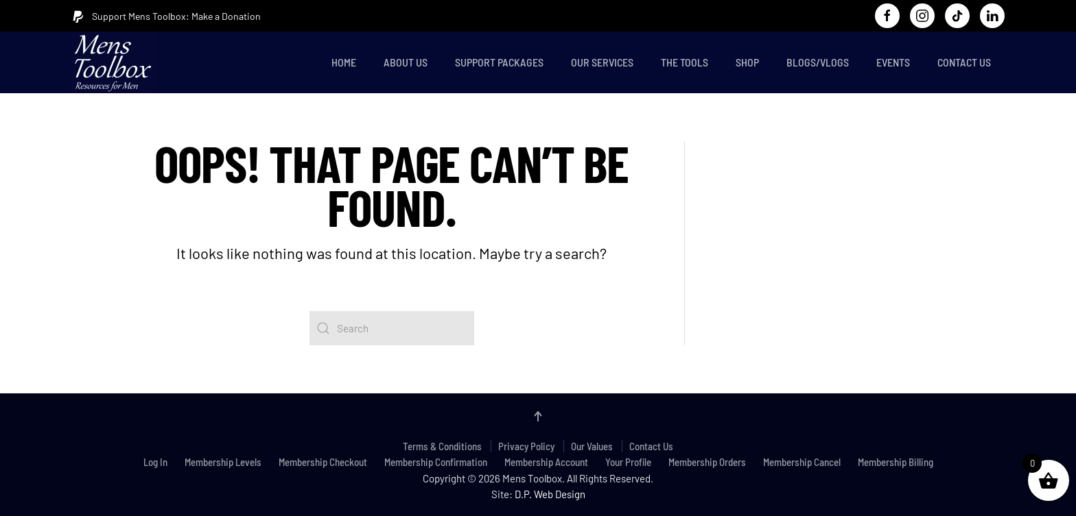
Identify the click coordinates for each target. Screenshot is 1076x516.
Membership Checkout (323, 462)
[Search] (391, 328)
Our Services (602, 62)
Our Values (592, 446)
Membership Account (546, 462)
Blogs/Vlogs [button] (817, 62)
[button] (538, 416)
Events (893, 62)
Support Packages (499, 62)
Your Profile (628, 462)
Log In (155, 462)
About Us (406, 62)
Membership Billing (895, 462)
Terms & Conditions (442, 446)
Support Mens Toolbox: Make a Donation (166, 16)
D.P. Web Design (550, 494)
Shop (747, 62)
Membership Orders (707, 462)
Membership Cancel (802, 462)
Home (343, 62)
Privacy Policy (526, 446)
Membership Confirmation (435, 462)
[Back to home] (116, 62)
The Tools (684, 62)
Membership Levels (223, 462)
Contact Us (964, 62)
